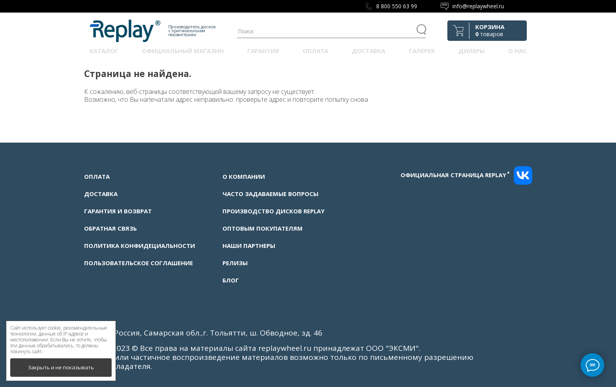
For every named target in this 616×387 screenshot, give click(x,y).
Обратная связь (110, 228)
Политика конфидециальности (139, 245)
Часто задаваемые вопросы (270, 194)
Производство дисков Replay (273, 211)
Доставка (368, 51)
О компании (243, 176)
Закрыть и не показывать (61, 367)
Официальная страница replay (455, 175)
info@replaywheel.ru (478, 6)
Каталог (104, 51)
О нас (517, 51)
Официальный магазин (183, 51)
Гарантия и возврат (118, 211)
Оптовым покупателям (262, 228)
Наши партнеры (248, 245)
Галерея (422, 51)
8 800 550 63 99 (396, 6)
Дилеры (471, 51)
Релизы (235, 263)
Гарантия (263, 51)
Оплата (315, 51)
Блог (230, 280)
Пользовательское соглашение (138, 263)
